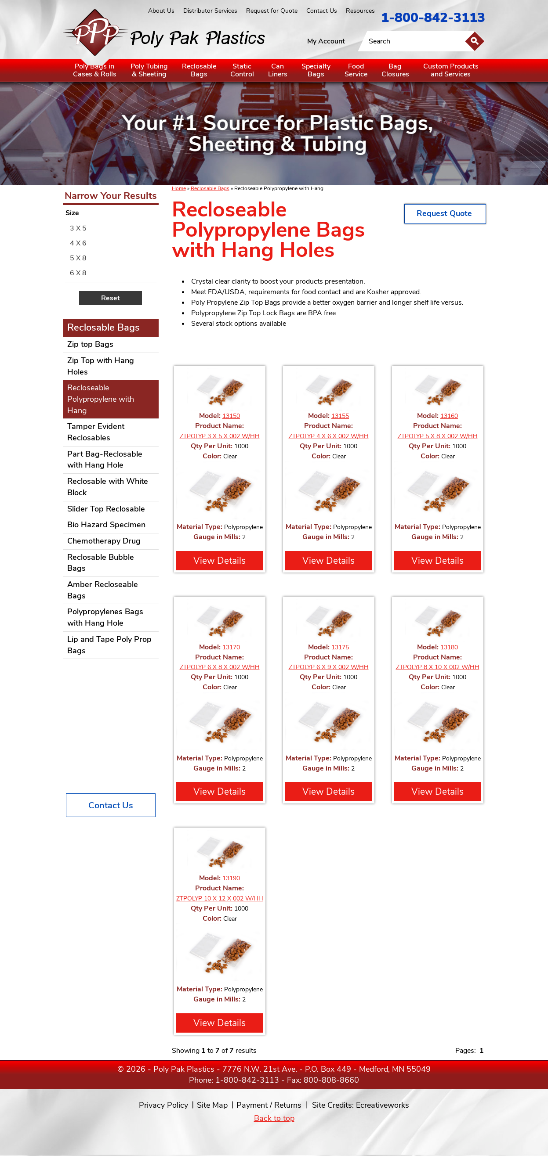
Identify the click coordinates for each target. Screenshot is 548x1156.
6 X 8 (78, 273)
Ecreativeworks (382, 1105)
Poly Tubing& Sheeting (149, 70)
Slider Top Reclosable (106, 509)
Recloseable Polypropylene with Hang (100, 398)
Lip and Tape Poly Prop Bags (109, 645)
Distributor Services (210, 11)
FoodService (356, 70)
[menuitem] (110, 228)
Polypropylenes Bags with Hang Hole (105, 617)
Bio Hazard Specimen (106, 524)
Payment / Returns (268, 1105)
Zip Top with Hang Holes (100, 366)
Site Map (212, 1105)
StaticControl (242, 70)
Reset (110, 298)
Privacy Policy (163, 1105)
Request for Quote (272, 11)
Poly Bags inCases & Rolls (94, 70)
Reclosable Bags (210, 188)
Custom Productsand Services (451, 70)
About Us (161, 11)
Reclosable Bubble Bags (100, 563)
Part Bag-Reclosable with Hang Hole (104, 460)
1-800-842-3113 (433, 18)
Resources (360, 11)
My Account (326, 41)
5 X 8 (78, 258)
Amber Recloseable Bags (102, 590)
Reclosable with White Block (107, 487)
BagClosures (395, 70)
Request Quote (445, 213)
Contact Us (321, 11)
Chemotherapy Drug (104, 541)
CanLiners (277, 70)
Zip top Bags (90, 344)
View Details (219, 561)
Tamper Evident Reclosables (95, 432)
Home (179, 188)
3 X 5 (78, 228)
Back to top (274, 1118)
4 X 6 (78, 243)
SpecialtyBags (315, 70)
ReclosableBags (199, 70)
